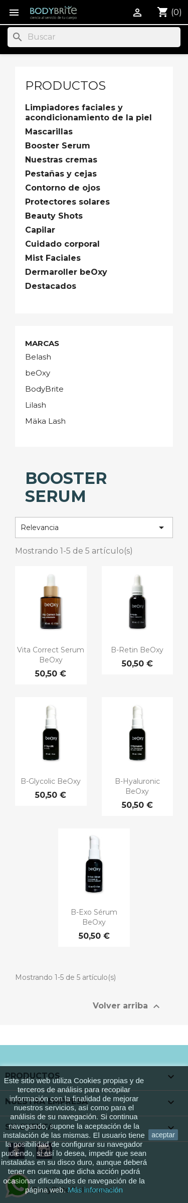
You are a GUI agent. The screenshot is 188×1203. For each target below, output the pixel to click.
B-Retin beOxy (137, 649)
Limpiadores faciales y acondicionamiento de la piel (88, 112)
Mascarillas (49, 131)
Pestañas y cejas (61, 174)
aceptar (163, 1135)
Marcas (42, 343)
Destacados (50, 286)
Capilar (40, 230)
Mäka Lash (45, 421)
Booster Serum (57, 145)
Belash (38, 357)
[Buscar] (94, 37)
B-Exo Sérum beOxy (94, 917)
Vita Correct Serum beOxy (50, 654)
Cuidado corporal (62, 244)
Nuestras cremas (61, 159)
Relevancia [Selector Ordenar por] (94, 528)
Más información (95, 1189)
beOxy (37, 373)
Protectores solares (67, 202)
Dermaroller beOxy (66, 272)
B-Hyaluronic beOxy (137, 786)
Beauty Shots (54, 216)
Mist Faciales (53, 258)
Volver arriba (127, 1006)
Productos (65, 85)
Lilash (35, 405)
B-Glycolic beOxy (51, 781)
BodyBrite (44, 389)
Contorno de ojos (62, 188)
